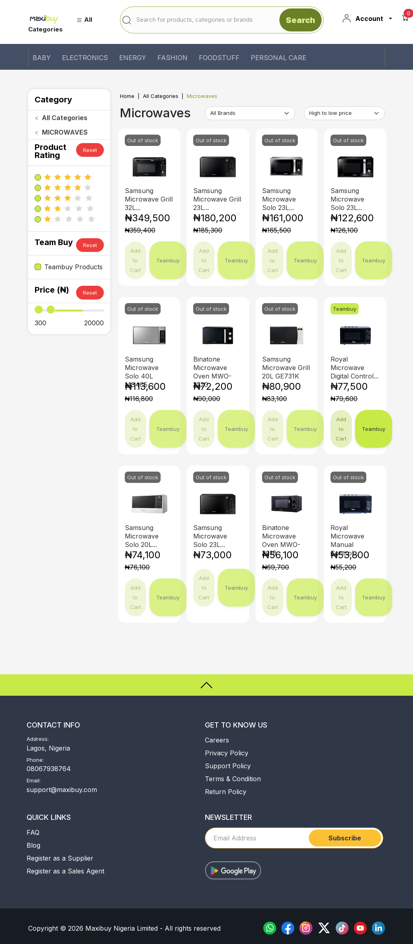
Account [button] (362, 18)
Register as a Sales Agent (65, 871)
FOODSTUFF (219, 58)
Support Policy (228, 766)
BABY (42, 58)
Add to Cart (341, 429)
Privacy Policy (226, 753)
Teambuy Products (73, 267)
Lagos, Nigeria (48, 748)
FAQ (33, 832)
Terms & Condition (233, 779)
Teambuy (373, 429)
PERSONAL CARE (278, 58)
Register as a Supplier (60, 858)
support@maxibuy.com (62, 790)
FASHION (172, 58)
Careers (217, 740)
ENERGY (132, 58)
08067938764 (49, 769)
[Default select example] (250, 113)
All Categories (160, 96)
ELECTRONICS (85, 58)
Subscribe (344, 838)
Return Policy (225, 792)
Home (127, 96)
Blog (33, 845)
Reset (90, 150)
